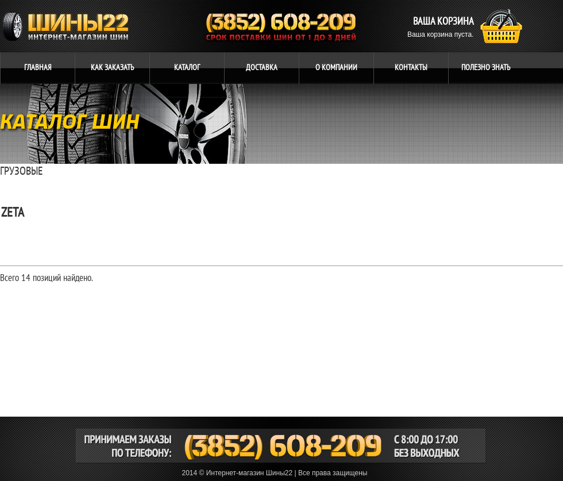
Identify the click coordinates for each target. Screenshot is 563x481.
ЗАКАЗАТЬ (112, 67)
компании (336, 67)
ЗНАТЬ (485, 67)
